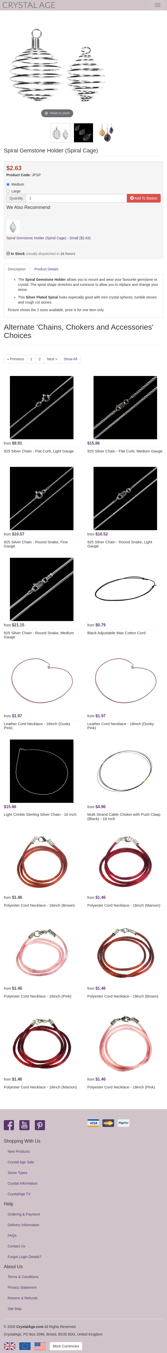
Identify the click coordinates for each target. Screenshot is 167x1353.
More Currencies (66, 1346)
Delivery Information (23, 1225)
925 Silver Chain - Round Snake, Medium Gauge (39, 635)
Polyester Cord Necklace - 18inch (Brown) (122, 996)
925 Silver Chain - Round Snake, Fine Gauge (36, 544)
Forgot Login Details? (24, 1257)
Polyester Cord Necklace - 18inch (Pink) (121, 1087)
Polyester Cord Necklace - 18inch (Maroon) (40, 1087)
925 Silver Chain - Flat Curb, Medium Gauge (125, 451)
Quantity (16, 198)
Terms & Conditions (23, 1277)
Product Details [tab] (46, 269)
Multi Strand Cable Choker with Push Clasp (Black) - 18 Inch (124, 816)
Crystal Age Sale (21, 1162)
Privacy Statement (22, 1287)
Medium (15, 184)
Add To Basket (143, 198)
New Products (19, 1151)
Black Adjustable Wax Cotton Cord (116, 633)
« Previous (15, 359)
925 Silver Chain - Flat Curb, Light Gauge (39, 451)
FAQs (12, 1235)
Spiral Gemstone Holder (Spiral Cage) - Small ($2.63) (48, 238)
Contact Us (16, 1246)
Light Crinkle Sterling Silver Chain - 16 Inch (40, 814)
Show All (70, 359)
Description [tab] (17, 269)
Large (13, 191)
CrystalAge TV (19, 1194)
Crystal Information (22, 1183)
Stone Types (17, 1173)
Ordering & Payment (24, 1214)
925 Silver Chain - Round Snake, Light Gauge (119, 544)
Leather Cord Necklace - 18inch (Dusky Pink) (120, 726)
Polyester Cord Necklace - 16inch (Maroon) (124, 905)
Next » (52, 359)
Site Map (15, 1309)
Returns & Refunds (23, 1298)
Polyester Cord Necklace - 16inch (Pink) (37, 996)
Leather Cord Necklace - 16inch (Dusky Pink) (37, 726)
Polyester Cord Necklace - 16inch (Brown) (39, 905)
